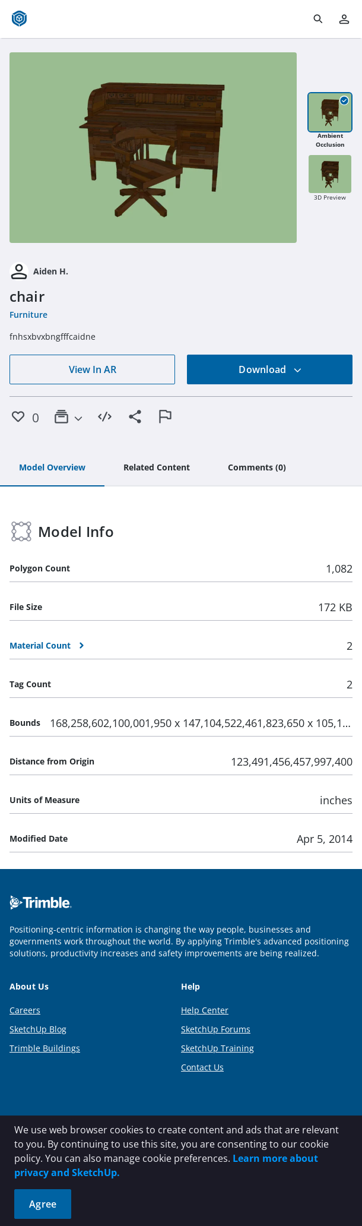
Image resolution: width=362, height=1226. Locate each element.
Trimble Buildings (44, 1048)
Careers (24, 1010)
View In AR (92, 369)
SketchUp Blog (37, 1029)
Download (270, 369)
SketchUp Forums (215, 1029)
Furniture (28, 314)
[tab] (52, 468)
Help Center (204, 1010)
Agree (42, 1204)
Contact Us (202, 1067)
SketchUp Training (217, 1048)
